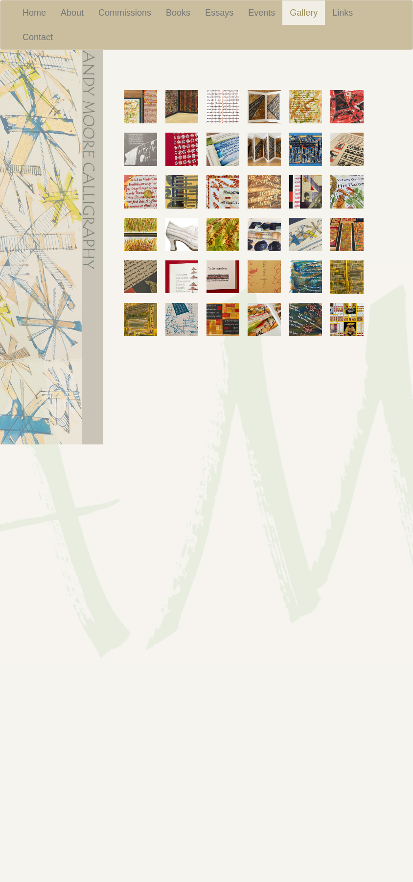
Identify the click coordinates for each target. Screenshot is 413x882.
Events (261, 13)
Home (34, 13)
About (72, 13)
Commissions (124, 13)
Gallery (307, 12)
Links (342, 13)
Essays (219, 13)
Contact (38, 37)
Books (178, 13)
